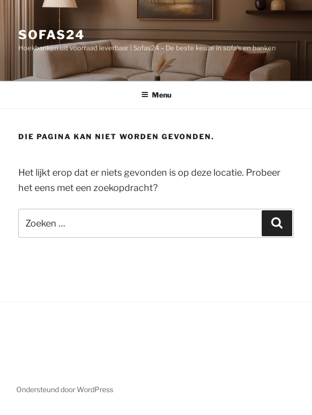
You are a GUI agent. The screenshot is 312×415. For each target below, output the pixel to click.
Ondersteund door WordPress (64, 389)
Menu (156, 94)
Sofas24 (51, 34)
